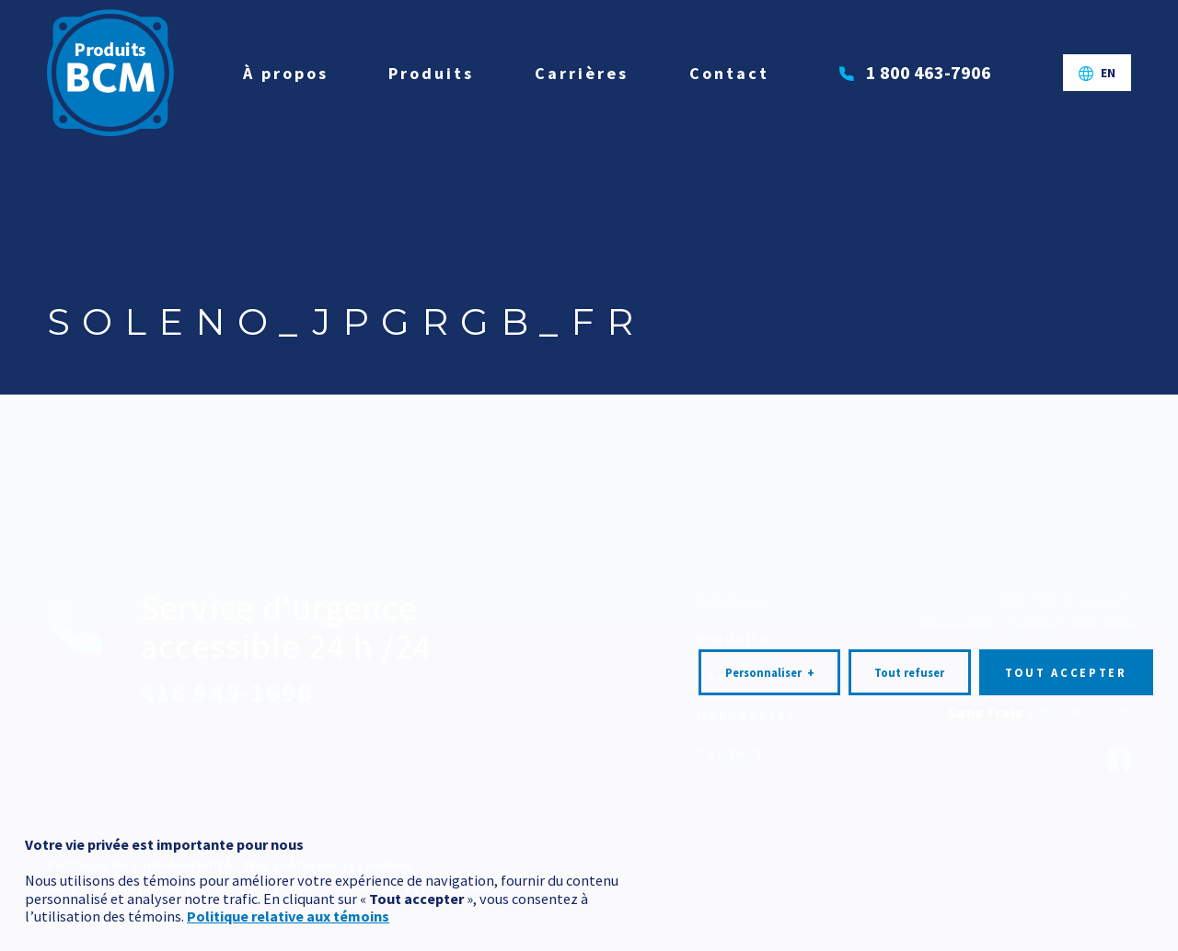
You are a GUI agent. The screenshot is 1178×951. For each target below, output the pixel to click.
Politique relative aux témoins (288, 880)
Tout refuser (909, 636)
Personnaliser (769, 636)
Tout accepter (1066, 636)
